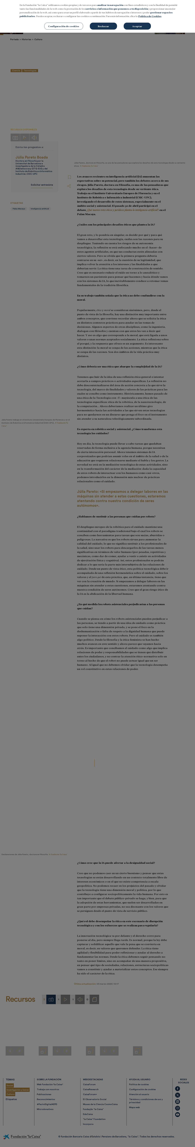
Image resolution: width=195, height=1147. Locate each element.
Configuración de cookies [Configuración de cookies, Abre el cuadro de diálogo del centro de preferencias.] (63, 26)
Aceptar (137, 26)
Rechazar (103, 26)
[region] (97, 16)
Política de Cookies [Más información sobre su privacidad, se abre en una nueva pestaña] (149, 16)
